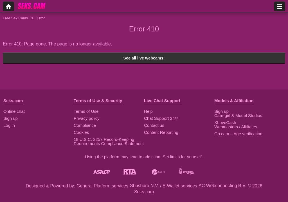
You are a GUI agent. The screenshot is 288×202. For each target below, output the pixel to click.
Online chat (14, 111)
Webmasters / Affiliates (235, 126)
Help (148, 111)
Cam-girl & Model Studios (238, 115)
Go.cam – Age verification (238, 133)
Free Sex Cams (15, 18)
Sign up (10, 118)
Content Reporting (161, 132)
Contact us (154, 125)
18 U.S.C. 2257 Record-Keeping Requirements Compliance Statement (109, 141)
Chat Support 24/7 (161, 118)
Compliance (85, 125)
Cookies (81, 132)
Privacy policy (87, 118)
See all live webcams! (144, 58)
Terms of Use (86, 111)
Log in (9, 125)
